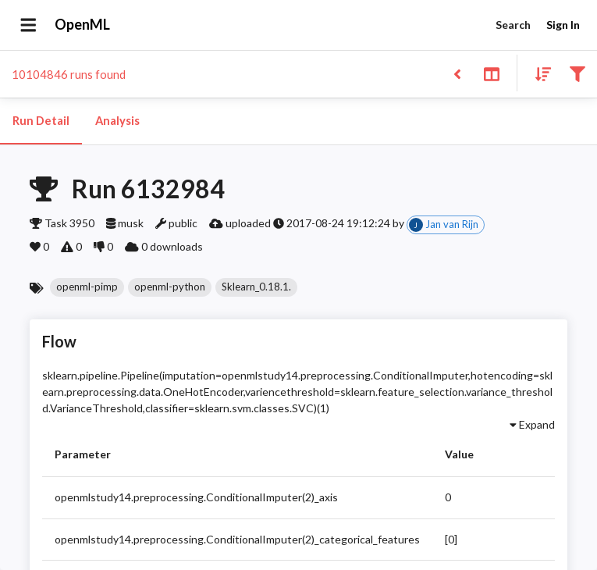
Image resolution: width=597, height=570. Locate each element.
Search (513, 25)
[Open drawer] (28, 25)
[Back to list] (456, 73)
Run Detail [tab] (41, 121)
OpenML (83, 25)
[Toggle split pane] (491, 73)
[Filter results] (577, 73)
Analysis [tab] (117, 121)
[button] (87, 287)
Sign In (563, 25)
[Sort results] (538, 73)
